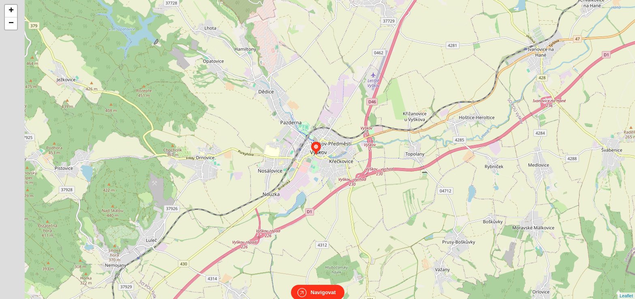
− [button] (11, 23)
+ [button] (11, 11)
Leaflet (626, 288)
